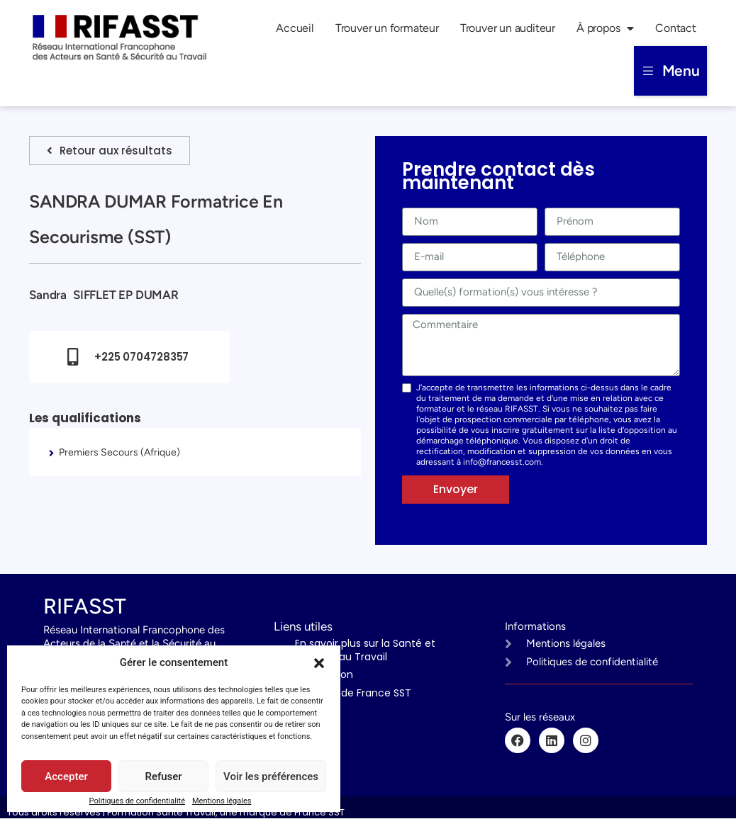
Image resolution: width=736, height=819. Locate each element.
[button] (319, 663)
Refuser (163, 776)
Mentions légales (221, 801)
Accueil (295, 28)
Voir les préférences (270, 776)
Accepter (66, 776)
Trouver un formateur (387, 28)
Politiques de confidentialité (137, 801)
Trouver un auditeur (507, 28)
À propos (605, 28)
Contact (675, 28)
